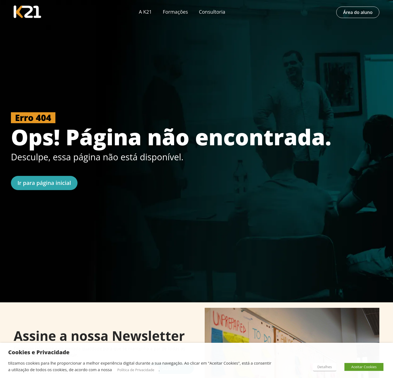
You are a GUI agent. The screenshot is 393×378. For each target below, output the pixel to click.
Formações (175, 11)
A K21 (145, 11)
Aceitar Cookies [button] (364, 366)
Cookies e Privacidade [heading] (39, 352)
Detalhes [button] (324, 366)
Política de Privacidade (135, 369)
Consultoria (212, 11)
